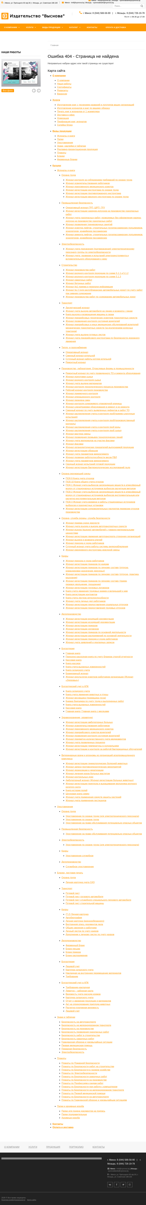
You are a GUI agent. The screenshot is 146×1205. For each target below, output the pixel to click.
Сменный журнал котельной (80, 355)
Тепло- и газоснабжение (74, 347)
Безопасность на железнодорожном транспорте (86, 1025)
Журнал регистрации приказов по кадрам (87, 564)
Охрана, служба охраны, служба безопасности (86, 518)
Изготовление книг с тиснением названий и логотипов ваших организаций (95, 105)
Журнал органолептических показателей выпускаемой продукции (100, 447)
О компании (10, 27)
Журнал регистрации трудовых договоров (87, 588)
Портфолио (76, 1147)
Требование (72, 976)
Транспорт (67, 303)
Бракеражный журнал (77, 673)
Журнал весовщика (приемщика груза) (86, 698)
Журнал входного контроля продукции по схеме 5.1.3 (93, 276)
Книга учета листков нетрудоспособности (87, 598)
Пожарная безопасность (74, 1049)
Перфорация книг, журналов (72, 121)
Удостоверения (65, 142)
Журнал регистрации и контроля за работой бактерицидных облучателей (104, 749)
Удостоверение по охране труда (82, 819)
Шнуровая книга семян (77, 794)
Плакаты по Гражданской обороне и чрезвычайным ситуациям (94, 1100)
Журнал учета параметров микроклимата (87, 454)
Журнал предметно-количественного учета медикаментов (96, 739)
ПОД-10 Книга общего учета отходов (85, 482)
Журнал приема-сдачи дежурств (82, 523)
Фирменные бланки (67, 159)
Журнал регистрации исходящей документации (90, 622)
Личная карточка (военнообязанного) (85, 921)
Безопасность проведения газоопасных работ (85, 1032)
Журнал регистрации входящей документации (90, 619)
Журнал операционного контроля (83, 397)
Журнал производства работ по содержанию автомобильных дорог (101, 297)
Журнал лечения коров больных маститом (88, 773)
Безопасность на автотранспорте (79, 1022)
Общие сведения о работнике (81, 928)
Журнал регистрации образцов (82, 450)
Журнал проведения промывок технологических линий (94, 437)
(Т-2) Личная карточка (77, 914)
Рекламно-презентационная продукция (77, 149)
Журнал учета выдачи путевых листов (85, 334)
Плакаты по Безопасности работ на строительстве (88, 1066)
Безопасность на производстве (78, 1028)
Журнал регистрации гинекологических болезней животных (96, 763)
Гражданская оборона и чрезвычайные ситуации (87, 1042)
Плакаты (61, 153)
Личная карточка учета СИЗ (80, 882)
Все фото (8, 90)
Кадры (65, 556)
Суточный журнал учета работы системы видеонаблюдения (97, 546)
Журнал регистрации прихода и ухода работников (92, 639)
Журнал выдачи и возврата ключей (84, 540)
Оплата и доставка (116, 27)
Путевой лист (73, 893)
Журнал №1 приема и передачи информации (89, 286)
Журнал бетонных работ (78, 283)
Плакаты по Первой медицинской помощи (83, 1093)
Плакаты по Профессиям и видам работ (83, 1083)
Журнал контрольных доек (79, 777)
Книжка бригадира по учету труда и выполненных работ (95, 701)
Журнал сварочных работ (79, 280)
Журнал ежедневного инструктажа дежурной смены (93, 550)
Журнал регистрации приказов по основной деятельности (96, 632)
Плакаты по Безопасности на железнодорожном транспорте (93, 1090)
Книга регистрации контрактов (81, 594)
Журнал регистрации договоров (82, 629)
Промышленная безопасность (77, 203)
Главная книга (73, 653)
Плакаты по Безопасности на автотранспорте (85, 1097)
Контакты (92, 27)
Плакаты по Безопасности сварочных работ (84, 1076)
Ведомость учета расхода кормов (83, 994)
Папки (60, 139)
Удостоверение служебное (79, 855)
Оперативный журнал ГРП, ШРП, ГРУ (85, 207)
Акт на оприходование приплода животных (88, 1004)
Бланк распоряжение (77, 955)
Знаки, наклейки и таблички (71, 146)
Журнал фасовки (74, 444)
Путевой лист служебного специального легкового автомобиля (98, 900)
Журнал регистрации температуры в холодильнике (92, 746)
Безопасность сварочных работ (78, 1039)
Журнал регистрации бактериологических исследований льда (98, 467)
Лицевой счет (73, 966)
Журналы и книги (66, 136)
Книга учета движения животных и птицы (87, 694)
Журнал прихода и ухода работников (85, 543)
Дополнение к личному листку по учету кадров (90, 934)
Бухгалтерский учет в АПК (75, 686)
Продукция (53, 1147)
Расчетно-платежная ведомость (82, 1007)
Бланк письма (73, 949)
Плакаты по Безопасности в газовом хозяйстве (86, 1070)
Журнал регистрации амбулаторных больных (89, 722)
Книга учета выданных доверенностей (85, 667)
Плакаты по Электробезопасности (79, 1073)
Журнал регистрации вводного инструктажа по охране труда (97, 197)
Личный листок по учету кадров (82, 931)
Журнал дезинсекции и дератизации (85, 770)
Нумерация (63, 118)
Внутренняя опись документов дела (84, 924)
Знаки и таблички (66, 1017)
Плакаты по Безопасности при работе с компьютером (89, 1086)
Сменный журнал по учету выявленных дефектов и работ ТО (97, 410)
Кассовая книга (73, 660)
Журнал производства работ (80, 270)
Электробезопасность (73, 244)
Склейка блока (65, 125)
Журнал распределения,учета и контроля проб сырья (93, 430)
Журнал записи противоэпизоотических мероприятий (93, 767)
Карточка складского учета (79, 970)
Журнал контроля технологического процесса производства (97, 387)
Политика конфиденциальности (13, 1200)
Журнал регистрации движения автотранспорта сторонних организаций (103, 536)
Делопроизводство (71, 614)
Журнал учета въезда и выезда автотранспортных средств (96, 526)
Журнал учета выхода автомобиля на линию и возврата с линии (99, 311)
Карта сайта (31, 1200)
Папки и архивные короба (70, 1106)
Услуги (29, 27)
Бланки (61, 156)
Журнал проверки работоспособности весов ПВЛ (91, 457)
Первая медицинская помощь (77, 1045)
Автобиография (74, 917)
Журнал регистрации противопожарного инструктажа (93, 193)
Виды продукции (51, 27)
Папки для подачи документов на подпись (83, 1111)
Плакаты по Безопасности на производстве (84, 1080)
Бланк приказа (73, 952)
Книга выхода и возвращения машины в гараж (90, 314)
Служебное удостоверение (80, 866)
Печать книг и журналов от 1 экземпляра (78, 111)
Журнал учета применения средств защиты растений (93, 797)
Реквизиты (62, 90)
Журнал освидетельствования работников (88, 183)
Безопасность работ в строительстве (81, 1035)
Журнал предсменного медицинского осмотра (89, 186)
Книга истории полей (76, 790)
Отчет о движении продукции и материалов (88, 1001)
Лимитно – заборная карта (79, 991)
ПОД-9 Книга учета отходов (80, 478)
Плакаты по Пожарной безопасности (81, 1063)
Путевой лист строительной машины (85, 903)
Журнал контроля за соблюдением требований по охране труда (99, 180)
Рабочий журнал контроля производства (87, 390)
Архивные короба (71, 1118)
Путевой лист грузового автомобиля (84, 896)
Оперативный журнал (77, 352)
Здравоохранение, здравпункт (77, 717)
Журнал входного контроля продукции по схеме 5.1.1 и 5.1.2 (97, 273)
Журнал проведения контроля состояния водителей (93, 321)
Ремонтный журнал (76, 362)
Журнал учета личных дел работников (85, 601)
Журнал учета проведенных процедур (85, 742)
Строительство (69, 265)
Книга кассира (73, 663)
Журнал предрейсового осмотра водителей (88, 732)
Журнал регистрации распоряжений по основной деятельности (99, 635)
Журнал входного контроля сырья (83, 380)
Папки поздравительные (74, 1114)
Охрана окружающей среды (76, 473)
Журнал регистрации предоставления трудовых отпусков (95, 608)
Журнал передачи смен (78, 400)
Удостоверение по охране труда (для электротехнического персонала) (102, 816)
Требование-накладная (78, 987)
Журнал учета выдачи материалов (84, 383)
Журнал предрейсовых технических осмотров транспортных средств (101, 318)
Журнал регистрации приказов (81, 625)
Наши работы (64, 84)
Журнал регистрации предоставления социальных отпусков (97, 604)
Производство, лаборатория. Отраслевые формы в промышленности (98, 368)
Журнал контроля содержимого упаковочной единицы (94, 403)
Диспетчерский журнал (77, 308)
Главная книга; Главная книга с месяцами (87, 711)
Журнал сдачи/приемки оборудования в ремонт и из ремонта (97, 407)
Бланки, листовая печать (70, 873)
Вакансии (62, 94)
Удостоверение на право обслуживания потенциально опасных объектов (104, 823)
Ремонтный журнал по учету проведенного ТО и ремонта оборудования (103, 373)
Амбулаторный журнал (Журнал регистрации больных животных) (100, 780)
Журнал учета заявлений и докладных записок (90, 642)
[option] (21, 76)
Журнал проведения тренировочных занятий (89, 224)
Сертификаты (64, 87)
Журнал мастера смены (78, 434)
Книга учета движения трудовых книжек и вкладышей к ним (97, 591)
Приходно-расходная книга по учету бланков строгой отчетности (99, 656)
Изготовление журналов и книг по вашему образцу (83, 108)
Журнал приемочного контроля (82, 393)
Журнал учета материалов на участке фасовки (90, 440)
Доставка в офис (66, 115)
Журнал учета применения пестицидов (86, 800)
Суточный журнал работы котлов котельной (88, 359)
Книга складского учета (78, 670)
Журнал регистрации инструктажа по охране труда (92, 190)
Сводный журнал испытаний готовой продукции (90, 464)
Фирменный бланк (75, 945)
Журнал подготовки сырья (79, 376)
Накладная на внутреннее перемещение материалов (93, 973)
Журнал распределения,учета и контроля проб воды (93, 427)
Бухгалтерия (68, 648)
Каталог (73, 27)
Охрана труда (69, 175)
